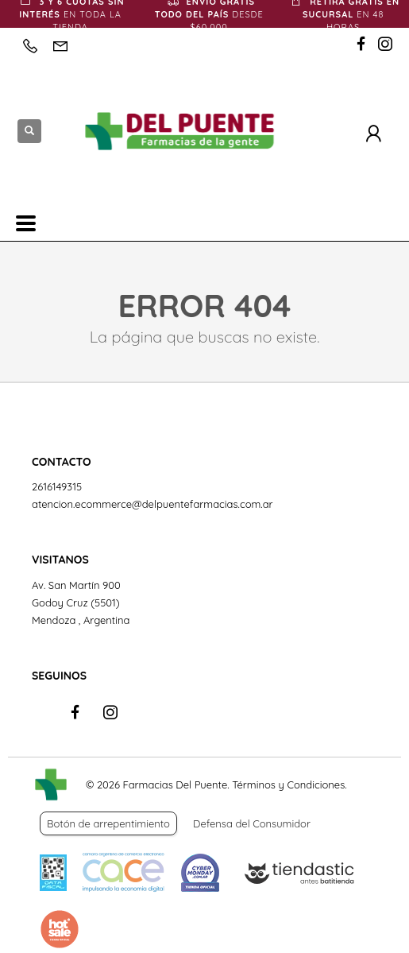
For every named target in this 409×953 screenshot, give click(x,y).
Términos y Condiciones (288, 784)
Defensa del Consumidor (252, 823)
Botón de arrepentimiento (108, 823)
